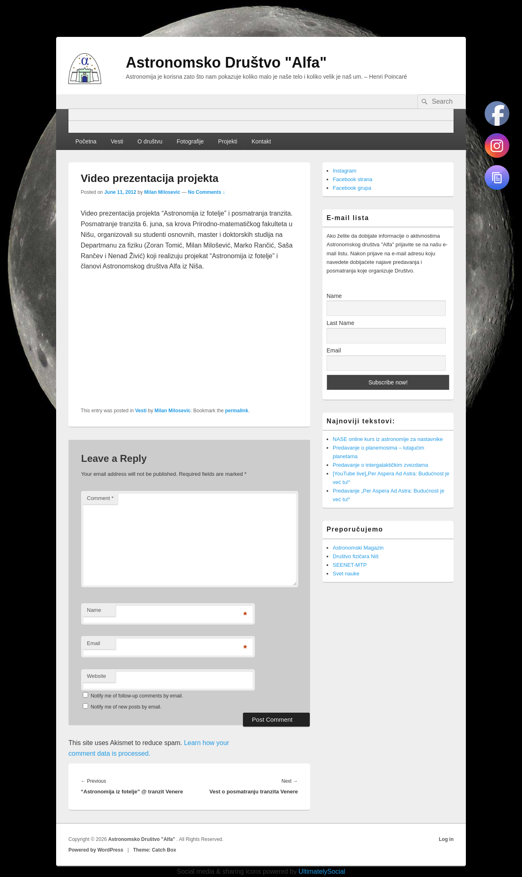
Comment (100, 498)
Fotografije (190, 141)
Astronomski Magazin (358, 548)
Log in (446, 839)
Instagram (344, 171)
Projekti (227, 141)
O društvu (150, 141)
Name (94, 610)
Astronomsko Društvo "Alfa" (226, 62)
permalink (236, 411)
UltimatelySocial (322, 871)
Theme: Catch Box (154, 850)
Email (93, 643)
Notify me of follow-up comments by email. (137, 696)
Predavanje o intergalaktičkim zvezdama (380, 465)
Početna (85, 141)
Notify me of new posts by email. (126, 707)
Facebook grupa (352, 188)
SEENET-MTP (350, 565)
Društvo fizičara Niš (356, 556)
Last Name (340, 323)
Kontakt (261, 141)
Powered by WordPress (95, 850)
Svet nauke (346, 573)
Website (96, 676)
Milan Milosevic (162, 192)
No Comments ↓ (206, 192)
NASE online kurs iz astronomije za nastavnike (388, 439)
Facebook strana (352, 179)
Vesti (117, 141)
